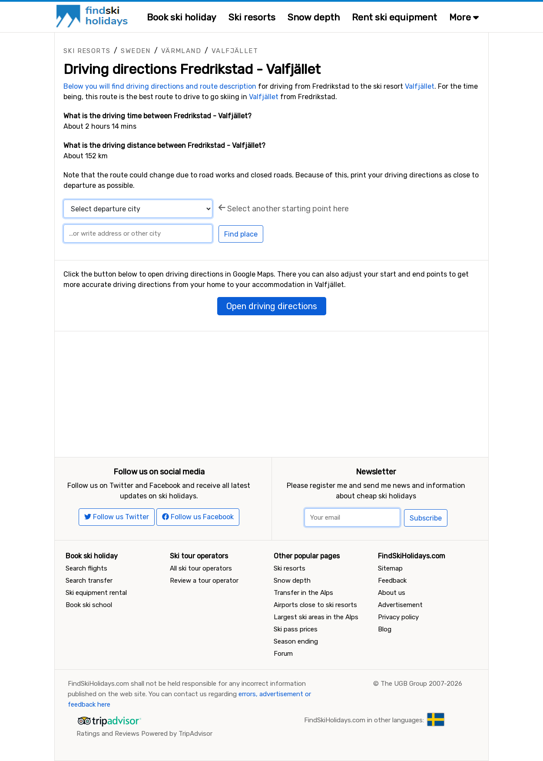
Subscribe (426, 518)
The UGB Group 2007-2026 (421, 684)
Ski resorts (251, 17)
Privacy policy (398, 617)
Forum (283, 654)
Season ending (296, 641)
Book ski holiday (181, 17)
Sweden (135, 51)
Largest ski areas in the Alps (316, 617)
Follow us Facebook (198, 517)
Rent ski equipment (394, 17)
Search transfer (89, 580)
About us (391, 593)
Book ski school (89, 605)
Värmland (181, 51)
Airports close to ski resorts (315, 605)
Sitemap (390, 568)
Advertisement (400, 605)
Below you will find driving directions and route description (159, 86)
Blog (384, 629)
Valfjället (235, 51)
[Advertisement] (271, 392)
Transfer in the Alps (303, 593)
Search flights (86, 568)
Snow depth (314, 17)
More (464, 17)
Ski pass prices (296, 629)
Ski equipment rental (96, 593)
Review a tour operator (204, 580)
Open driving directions (271, 306)
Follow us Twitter (116, 517)
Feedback (392, 580)
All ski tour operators (201, 568)
